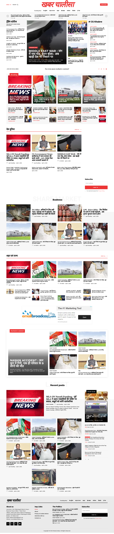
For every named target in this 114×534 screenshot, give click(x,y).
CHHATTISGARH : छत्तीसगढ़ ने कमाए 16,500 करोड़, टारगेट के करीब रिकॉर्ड (67, 15)
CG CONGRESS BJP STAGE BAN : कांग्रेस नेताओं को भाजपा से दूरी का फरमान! (45, 15)
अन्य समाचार (70, 35)
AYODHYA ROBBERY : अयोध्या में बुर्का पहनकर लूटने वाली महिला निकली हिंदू (40, 109)
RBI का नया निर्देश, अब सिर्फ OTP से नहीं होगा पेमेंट (95, 425)
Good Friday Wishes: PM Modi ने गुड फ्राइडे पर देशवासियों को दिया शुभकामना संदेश (90, 109)
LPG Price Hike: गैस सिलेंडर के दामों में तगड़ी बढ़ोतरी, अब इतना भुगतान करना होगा (95, 211)
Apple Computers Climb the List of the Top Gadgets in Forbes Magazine (95, 446)
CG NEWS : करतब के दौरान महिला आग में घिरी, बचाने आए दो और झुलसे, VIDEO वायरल (65, 109)
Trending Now (33, 47)
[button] (16, 4)
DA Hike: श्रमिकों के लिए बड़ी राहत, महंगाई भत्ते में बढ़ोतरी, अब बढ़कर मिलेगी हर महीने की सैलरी (43, 211)
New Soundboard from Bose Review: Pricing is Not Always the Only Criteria (94, 439)
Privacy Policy (101, 190)
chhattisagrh (93, 26)
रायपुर (69, 58)
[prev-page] (7, 16)
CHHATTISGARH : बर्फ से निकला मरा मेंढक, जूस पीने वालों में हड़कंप (92, 15)
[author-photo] (7, 163)
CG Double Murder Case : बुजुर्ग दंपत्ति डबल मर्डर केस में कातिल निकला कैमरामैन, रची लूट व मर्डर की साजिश (65, 118)
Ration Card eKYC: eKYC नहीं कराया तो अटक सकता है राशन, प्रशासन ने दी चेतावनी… (43, 168)
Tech (86, 442)
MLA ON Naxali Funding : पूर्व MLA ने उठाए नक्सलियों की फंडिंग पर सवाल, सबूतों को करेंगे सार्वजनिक (21, 15)
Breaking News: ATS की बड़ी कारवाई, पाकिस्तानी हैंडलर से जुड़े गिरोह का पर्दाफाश (90, 118)
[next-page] (106, 16)
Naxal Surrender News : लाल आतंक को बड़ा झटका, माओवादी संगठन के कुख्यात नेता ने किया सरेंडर (96, 431)
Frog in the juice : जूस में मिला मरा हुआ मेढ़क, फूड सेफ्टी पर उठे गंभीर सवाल (95, 242)
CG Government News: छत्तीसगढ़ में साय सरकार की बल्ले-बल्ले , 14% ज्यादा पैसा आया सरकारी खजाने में (15, 30)
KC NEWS (62, 161)
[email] (96, 183)
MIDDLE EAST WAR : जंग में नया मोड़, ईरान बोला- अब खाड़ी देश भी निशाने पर (15, 37)
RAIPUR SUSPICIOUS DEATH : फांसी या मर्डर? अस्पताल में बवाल (40, 118)
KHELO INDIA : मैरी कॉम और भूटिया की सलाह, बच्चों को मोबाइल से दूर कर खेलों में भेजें (15, 109)
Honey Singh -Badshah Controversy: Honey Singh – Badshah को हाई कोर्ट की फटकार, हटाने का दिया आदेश (16, 169)
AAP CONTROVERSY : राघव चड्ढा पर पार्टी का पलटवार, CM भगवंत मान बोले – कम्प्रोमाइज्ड (15, 118)
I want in (96, 187)
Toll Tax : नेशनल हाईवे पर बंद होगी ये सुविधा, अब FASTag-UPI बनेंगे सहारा (96, 416)
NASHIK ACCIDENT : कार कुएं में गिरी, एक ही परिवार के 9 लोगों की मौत (15, 44)
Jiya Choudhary (12, 163)
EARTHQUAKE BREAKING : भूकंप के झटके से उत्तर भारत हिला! (14, 57)
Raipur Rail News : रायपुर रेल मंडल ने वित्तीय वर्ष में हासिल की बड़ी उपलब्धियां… (75, 61)
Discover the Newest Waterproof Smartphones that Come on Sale (93, 453)
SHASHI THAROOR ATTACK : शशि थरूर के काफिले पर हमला (99, 291)
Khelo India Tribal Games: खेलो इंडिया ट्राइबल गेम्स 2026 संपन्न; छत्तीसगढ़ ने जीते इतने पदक (76, 39)
